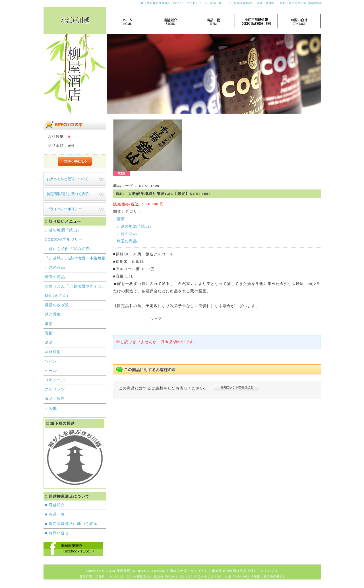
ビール (51, 370)
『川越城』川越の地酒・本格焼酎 (75, 258)
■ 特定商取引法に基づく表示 (71, 524)
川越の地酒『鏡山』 (63, 230)
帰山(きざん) (57, 295)
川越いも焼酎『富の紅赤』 (69, 249)
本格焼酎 (53, 352)
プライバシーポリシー (64, 209)
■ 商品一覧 (55, 514)
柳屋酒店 (124, 570)
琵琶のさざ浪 (57, 305)
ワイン (51, 361)
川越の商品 (55, 267)
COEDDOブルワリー (64, 239)
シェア (156, 319)
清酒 (49, 342)
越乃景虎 (53, 314)
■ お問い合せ (57, 533)
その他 (51, 408)
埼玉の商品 (55, 277)
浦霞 (49, 324)
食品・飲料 (55, 399)
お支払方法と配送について (68, 179)
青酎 (49, 333)
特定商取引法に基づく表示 (68, 194)
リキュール (55, 380)
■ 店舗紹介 (55, 505)
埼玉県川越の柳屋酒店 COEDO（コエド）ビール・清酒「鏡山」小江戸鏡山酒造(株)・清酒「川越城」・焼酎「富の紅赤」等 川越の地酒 (231, 3)
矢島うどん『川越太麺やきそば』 (75, 286)
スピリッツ (55, 389)
